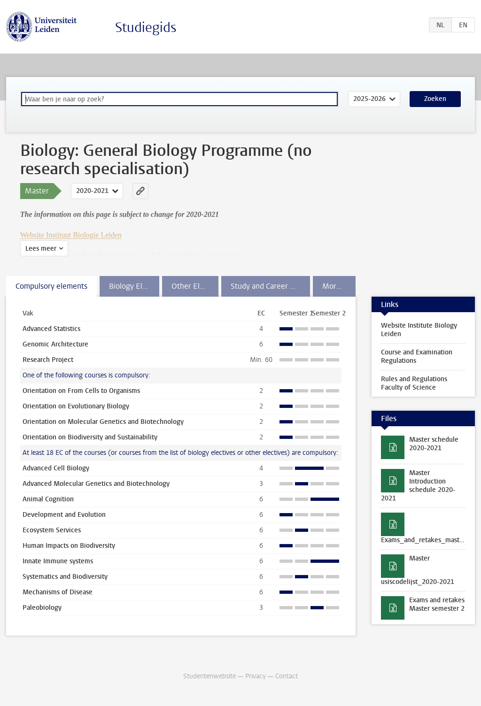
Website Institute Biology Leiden (419, 329)
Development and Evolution (64, 514)
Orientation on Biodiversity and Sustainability (90, 437)
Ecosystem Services (52, 530)
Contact (286, 676)
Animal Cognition (48, 499)
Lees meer (40, 248)
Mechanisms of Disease (58, 592)
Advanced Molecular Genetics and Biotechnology (96, 483)
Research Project (48, 359)
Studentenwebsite (209, 676)
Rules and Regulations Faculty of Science (414, 383)
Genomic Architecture (55, 344)
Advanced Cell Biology (56, 468)
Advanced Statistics (51, 328)
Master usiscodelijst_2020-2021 (417, 570)
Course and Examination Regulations (416, 356)
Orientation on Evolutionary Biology (76, 406)
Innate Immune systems (58, 561)
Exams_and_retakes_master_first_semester (428, 540)
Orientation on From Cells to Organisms (81, 390)
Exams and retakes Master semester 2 (437, 604)
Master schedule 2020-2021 (433, 444)
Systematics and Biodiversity (65, 576)
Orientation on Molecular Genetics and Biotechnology (103, 421)
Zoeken (435, 98)
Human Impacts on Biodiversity (69, 545)
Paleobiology (42, 607)
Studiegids (146, 27)
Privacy (255, 676)
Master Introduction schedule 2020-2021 (418, 485)
